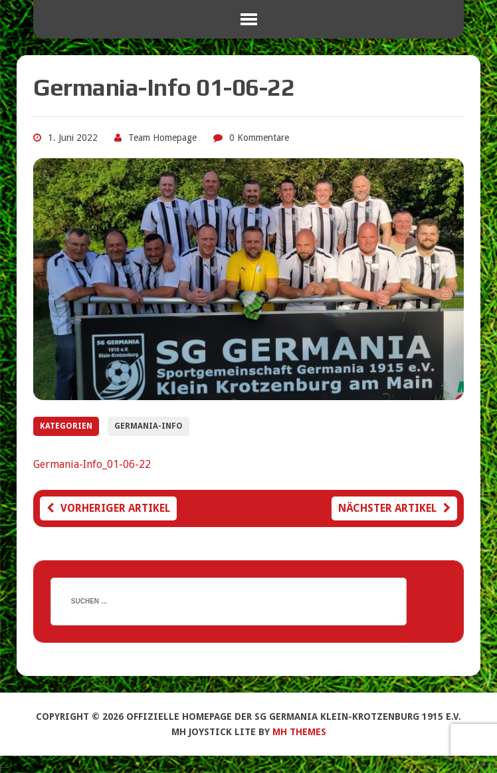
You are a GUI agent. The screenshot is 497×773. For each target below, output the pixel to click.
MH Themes (299, 731)
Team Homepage (162, 137)
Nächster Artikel (394, 508)
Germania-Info (148, 426)
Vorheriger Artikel (108, 508)
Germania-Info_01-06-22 (92, 464)
